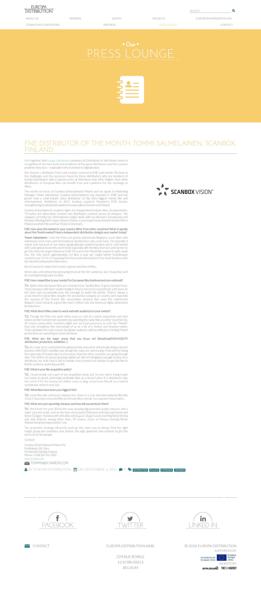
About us (32, 18)
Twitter (130, 520)
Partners (109, 24)
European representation (213, 18)
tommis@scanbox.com (49, 463)
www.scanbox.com (34, 458)
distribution (140, 470)
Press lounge (168, 24)
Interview (166, 470)
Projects (158, 18)
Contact (227, 24)
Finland (154, 470)
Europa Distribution (42, 11)
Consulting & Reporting (43, 24)
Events (116, 18)
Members (75, 18)
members (180, 470)
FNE (26, 160)
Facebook (58, 520)
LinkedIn (203, 520)
